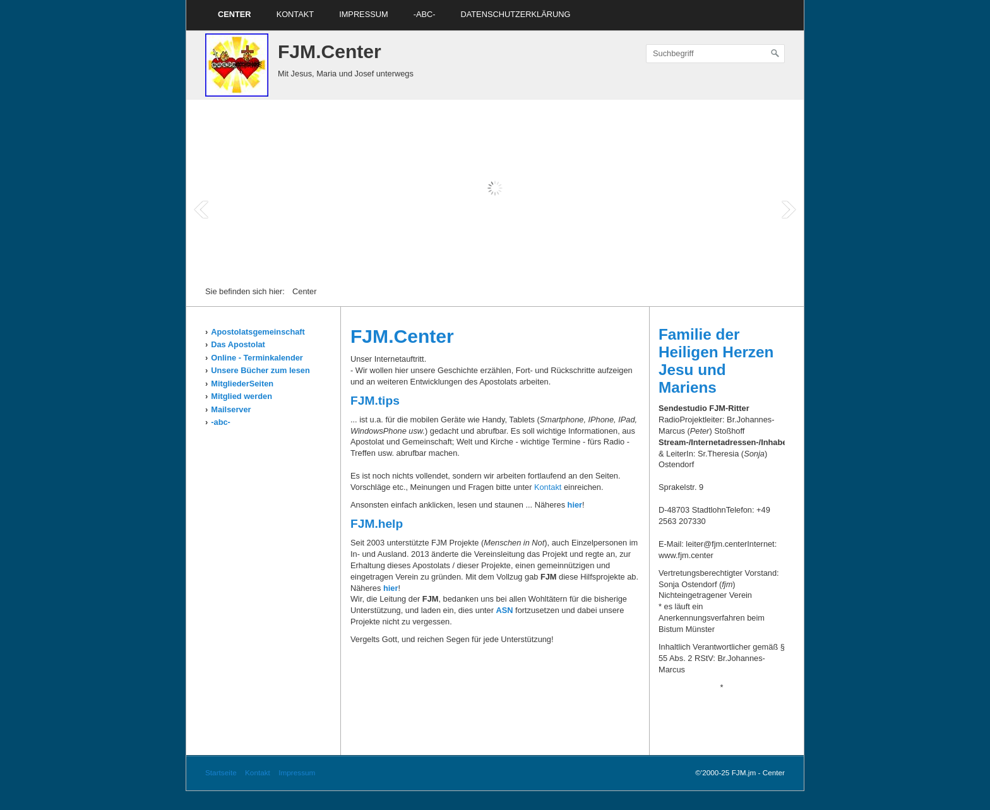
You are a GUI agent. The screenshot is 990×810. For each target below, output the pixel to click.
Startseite (221, 772)
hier (575, 504)
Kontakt (295, 14)
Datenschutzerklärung (515, 14)
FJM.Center (329, 51)
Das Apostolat (238, 344)
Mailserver (231, 409)
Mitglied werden (241, 396)
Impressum (363, 14)
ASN (504, 610)
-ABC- (425, 14)
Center (234, 14)
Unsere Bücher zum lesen (260, 370)
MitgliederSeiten (242, 383)
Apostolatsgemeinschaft (258, 332)
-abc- (220, 422)
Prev (201, 209)
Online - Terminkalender (257, 357)
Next (788, 209)
